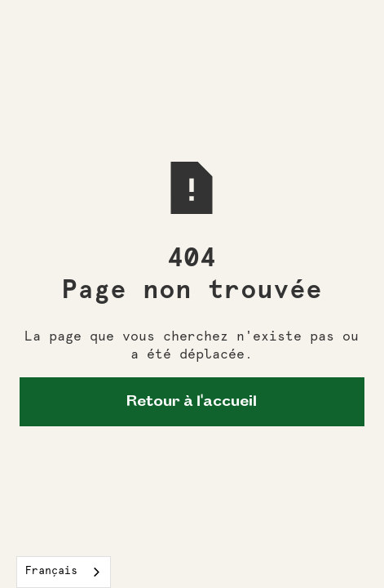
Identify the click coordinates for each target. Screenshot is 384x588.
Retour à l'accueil (191, 402)
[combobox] (63, 572)
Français (51, 571)
